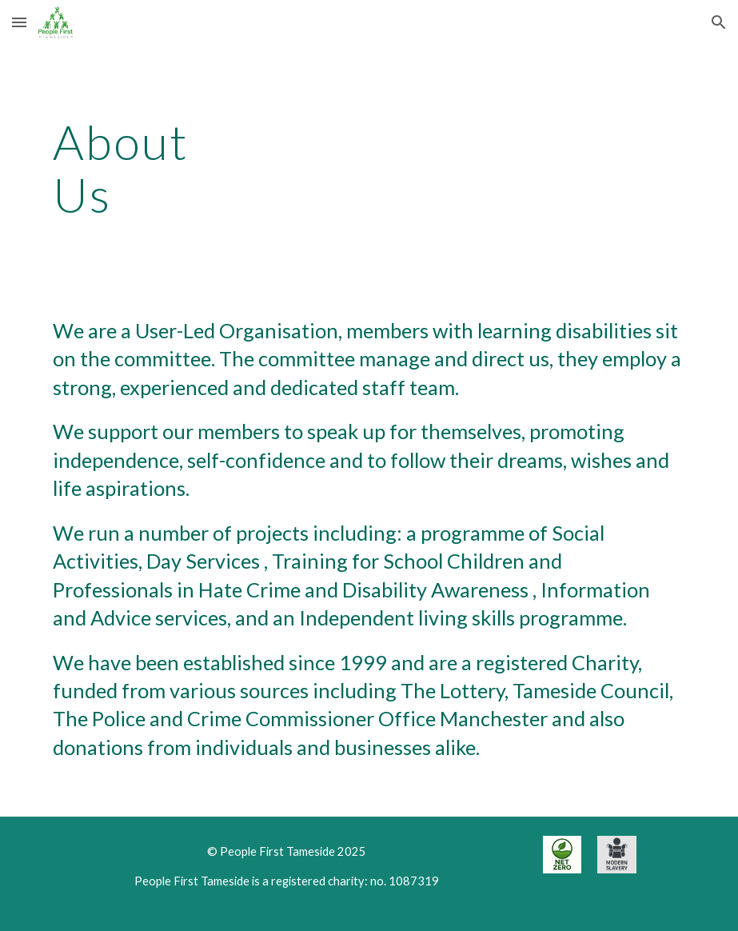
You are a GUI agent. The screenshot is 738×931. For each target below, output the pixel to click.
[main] (148, 168)
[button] (19, 22)
